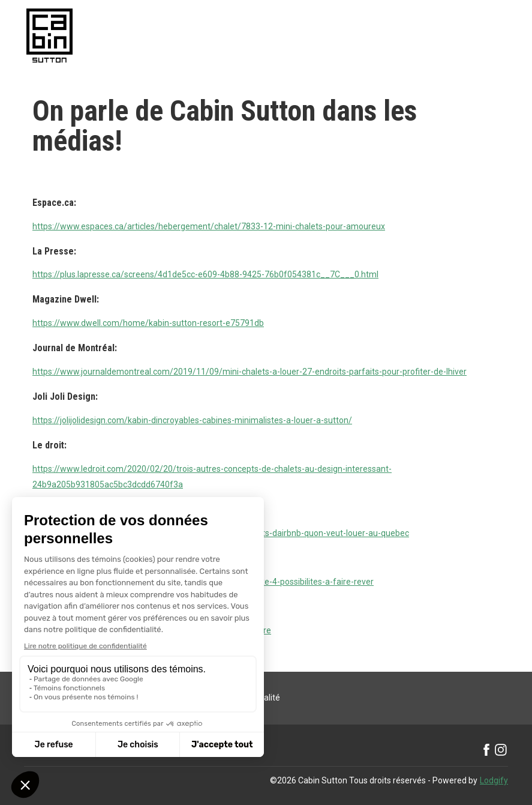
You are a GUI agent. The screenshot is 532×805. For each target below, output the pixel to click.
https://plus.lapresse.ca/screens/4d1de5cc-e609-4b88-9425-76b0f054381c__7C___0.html (205, 274)
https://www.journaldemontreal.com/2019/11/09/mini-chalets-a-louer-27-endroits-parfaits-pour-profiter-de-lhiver (249, 371)
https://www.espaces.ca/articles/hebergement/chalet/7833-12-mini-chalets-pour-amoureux (208, 226)
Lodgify (494, 780)
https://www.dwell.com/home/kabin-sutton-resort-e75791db (148, 323)
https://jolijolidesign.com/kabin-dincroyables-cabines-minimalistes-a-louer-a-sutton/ (192, 420)
